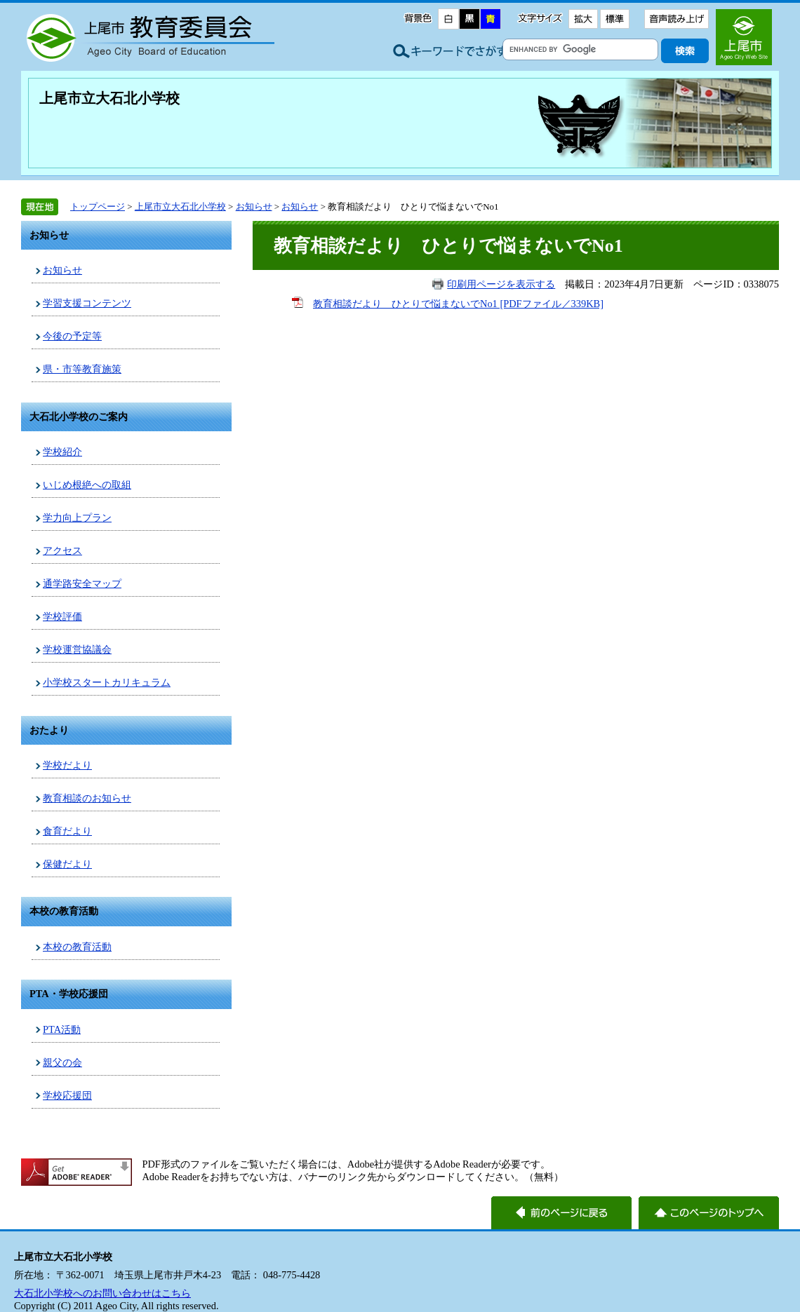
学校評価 (62, 616)
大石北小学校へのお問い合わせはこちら (102, 1293)
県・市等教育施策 (82, 368)
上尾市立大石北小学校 (109, 98)
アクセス (62, 550)
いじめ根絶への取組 (87, 484)
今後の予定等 (72, 335)
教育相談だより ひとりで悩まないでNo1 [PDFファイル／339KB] (458, 303)
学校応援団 (67, 1095)
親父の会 (62, 1062)
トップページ (97, 206)
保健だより (67, 864)
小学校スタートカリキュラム (107, 682)
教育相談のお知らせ (87, 798)
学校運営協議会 (77, 649)
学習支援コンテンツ (87, 303)
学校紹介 (62, 451)
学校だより (67, 765)
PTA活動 (62, 1029)
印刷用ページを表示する (501, 284)
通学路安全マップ (82, 583)
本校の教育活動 (77, 946)
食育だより (67, 831)
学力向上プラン (77, 517)
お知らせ (254, 206)
